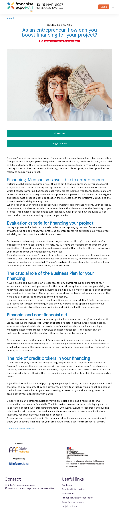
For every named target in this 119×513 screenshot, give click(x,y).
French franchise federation (77, 497)
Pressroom (68, 493)
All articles (59, 133)
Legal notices (69, 506)
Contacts (67, 485)
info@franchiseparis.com (20, 485)
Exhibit (104, 7)
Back (11, 18)
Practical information (73, 489)
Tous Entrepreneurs (73, 502)
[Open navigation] (113, 7)
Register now (60, 143)
